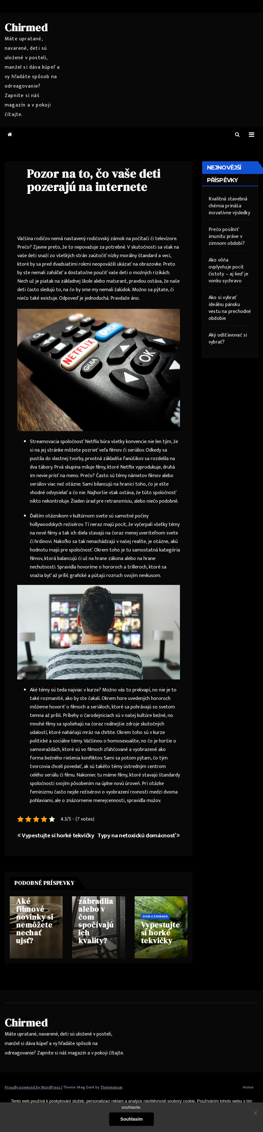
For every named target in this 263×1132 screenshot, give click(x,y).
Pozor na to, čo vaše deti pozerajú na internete (93, 180)
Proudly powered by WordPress (33, 1087)
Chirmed (26, 27)
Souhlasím (131, 1119)
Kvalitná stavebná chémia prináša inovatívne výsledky (229, 206)
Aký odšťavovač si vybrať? (228, 338)
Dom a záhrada (155, 916)
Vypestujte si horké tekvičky (55, 835)
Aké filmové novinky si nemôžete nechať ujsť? (34, 921)
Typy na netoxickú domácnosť (139, 835)
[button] (237, 134)
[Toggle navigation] (251, 135)
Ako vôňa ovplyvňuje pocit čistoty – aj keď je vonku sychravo (228, 270)
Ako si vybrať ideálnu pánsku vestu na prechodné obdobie (230, 308)
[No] (255, 1113)
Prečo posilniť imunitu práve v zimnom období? (227, 236)
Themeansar (111, 1087)
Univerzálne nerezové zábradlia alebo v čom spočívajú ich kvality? (98, 913)
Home (248, 1087)
